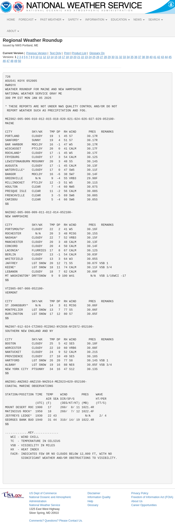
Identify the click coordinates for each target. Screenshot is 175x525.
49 (15, 61)
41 (154, 57)
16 (59, 57)
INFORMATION (96, 19)
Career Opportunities (144, 505)
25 (94, 57)
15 (55, 57)
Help (90, 501)
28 (105, 57)
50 (19, 61)
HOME (11, 19)
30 (112, 57)
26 (97, 57)
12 (44, 57)
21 (78, 57)
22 (82, 57)
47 (8, 61)
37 (139, 57)
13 (48, 57)
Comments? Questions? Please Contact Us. (56, 520)
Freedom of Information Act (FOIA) (152, 497)
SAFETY (75, 19)
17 (63, 57)
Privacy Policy (139, 493)
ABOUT (13, 31)
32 (120, 57)
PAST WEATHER (52, 19)
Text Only (55, 53)
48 (11, 61)
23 (86, 57)
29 (109, 57)
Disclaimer (94, 493)
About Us (136, 501)
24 (90, 57)
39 (147, 57)
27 (101, 57)
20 (74, 57)
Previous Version (36, 53)
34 (128, 57)
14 (52, 57)
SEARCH (155, 19)
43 (162, 57)
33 (124, 57)
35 (132, 57)
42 (158, 57)
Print (67, 53)
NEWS (139, 19)
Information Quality (99, 497)
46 (4, 61)
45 (170, 57)
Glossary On (97, 53)
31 (116, 57)
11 (40, 57)
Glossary (93, 505)
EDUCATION (120, 19)
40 (150, 57)
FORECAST (27, 19)
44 (166, 57)
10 (36, 57)
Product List (79, 53)
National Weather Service (44, 505)
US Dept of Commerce (43, 493)
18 (67, 57)
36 (135, 57)
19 (70, 57)
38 (143, 57)
